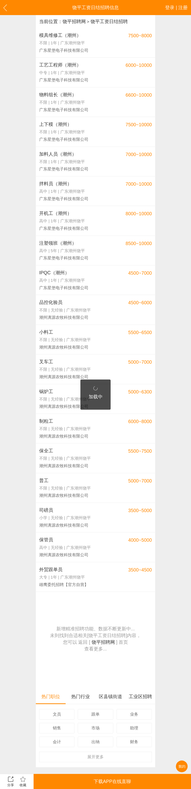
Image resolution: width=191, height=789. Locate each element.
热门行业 (80, 696)
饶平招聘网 (74, 21)
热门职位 (50, 696)
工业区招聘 (140, 696)
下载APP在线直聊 (112, 781)
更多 (95, 757)
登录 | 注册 (176, 7)
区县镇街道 (110, 696)
